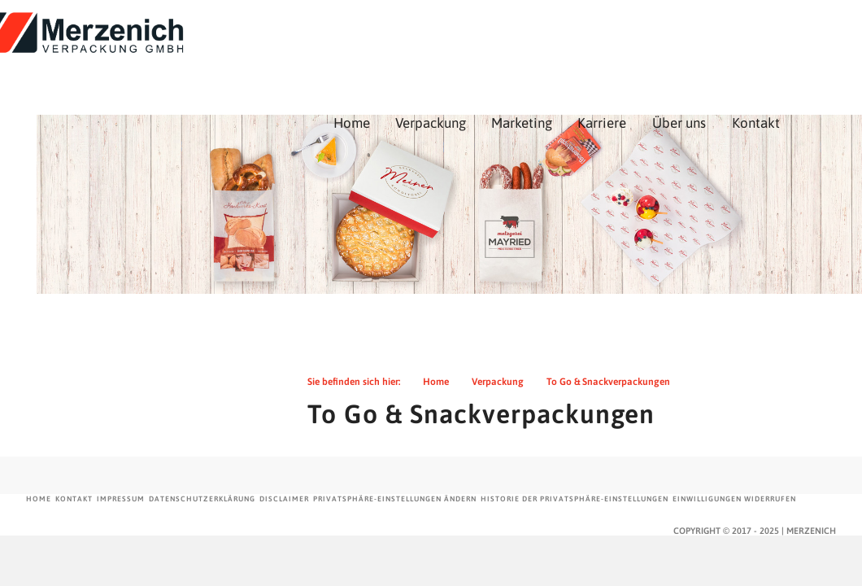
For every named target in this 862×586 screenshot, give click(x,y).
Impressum (121, 499)
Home (460, 50)
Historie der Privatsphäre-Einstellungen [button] (574, 499)
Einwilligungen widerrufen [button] (734, 499)
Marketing (629, 50)
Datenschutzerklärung (202, 499)
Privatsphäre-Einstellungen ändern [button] (395, 499)
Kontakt (74, 499)
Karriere (710, 50)
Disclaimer (284, 499)
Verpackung (538, 50)
